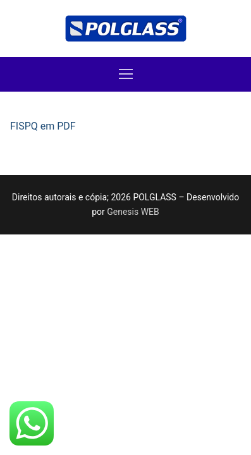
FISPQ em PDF (43, 126)
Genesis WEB (133, 212)
